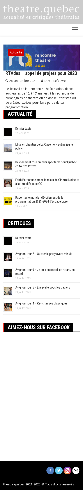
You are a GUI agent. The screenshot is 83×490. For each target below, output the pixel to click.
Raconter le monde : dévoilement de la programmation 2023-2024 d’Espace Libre (41, 199)
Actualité (16, 52)
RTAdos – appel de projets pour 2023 (41, 73)
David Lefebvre (55, 81)
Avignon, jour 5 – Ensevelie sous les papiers (42, 287)
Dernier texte (23, 129)
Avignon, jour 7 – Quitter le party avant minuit (43, 254)
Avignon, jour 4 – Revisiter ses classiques (41, 303)
